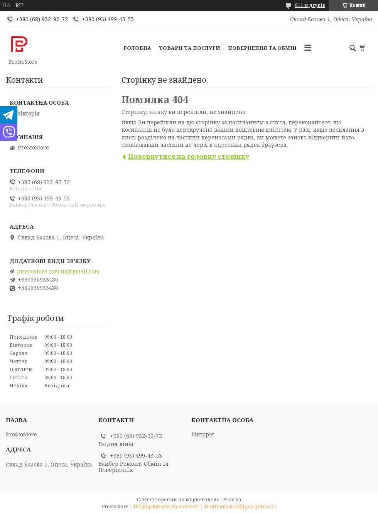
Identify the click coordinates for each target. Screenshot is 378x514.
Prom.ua (231, 499)
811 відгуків (310, 5)
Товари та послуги (189, 47)
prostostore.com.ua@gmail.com (58, 271)
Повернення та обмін (262, 47)
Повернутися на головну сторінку (188, 156)
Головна (137, 47)
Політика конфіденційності (240, 506)
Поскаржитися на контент (166, 506)
